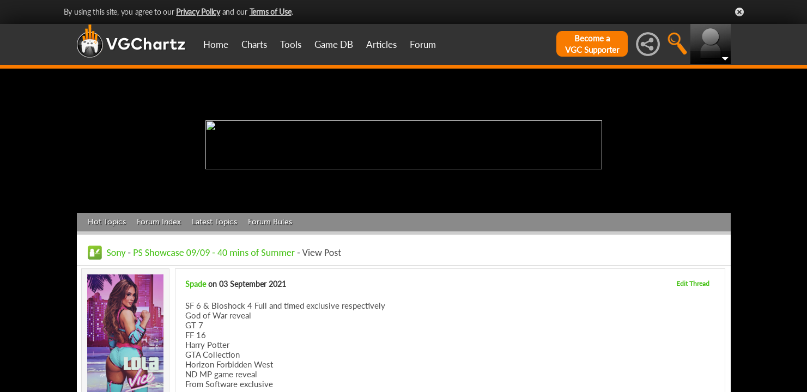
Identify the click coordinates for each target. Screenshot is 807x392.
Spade (195, 284)
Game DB (333, 44)
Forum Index (159, 221)
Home (215, 44)
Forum (423, 44)
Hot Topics (107, 221)
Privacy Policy (198, 11)
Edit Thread (692, 283)
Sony (116, 253)
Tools (290, 44)
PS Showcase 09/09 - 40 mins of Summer (214, 253)
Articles (381, 44)
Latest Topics (214, 221)
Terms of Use (271, 11)
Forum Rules (270, 221)
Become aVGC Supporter (592, 43)
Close (739, 12)
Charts (254, 44)
